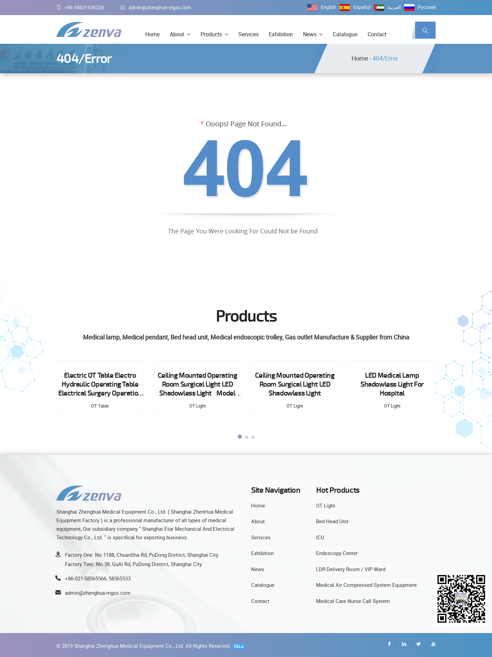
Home (152, 34)
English (328, 7)
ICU (320, 537)
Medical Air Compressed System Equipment (366, 584)
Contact (377, 34)
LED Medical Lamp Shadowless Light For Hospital (392, 384)
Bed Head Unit (332, 521)
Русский (427, 7)
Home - (361, 58)
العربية (394, 7)
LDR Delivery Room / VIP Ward (350, 569)
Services (248, 34)
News (309, 34)
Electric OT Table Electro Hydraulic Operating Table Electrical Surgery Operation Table (100, 384)
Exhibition (281, 34)
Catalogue (345, 34)
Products (211, 34)
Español (361, 7)
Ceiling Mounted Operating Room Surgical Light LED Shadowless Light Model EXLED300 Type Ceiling (198, 384)
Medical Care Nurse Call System (353, 600)
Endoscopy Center (337, 553)
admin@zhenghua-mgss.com (155, 7)
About (177, 34)
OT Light (325, 505)
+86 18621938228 (80, 7)
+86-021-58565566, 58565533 (98, 578)
